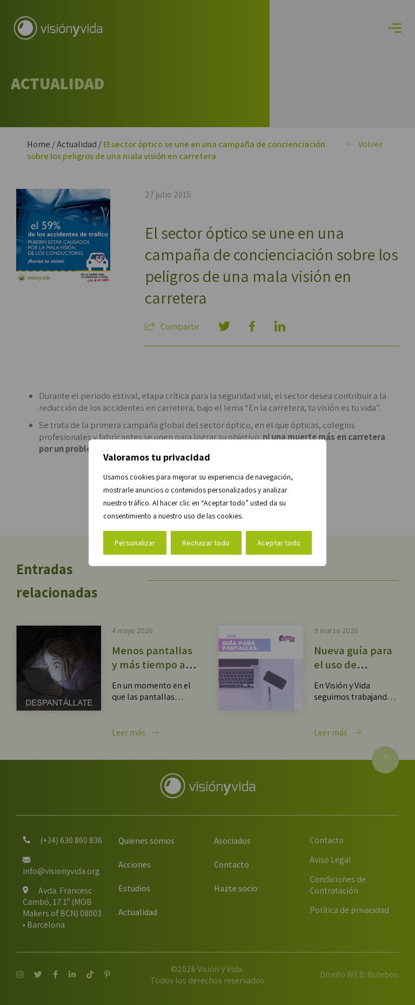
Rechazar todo (206, 543)
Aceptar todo (278, 543)
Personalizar (135, 543)
